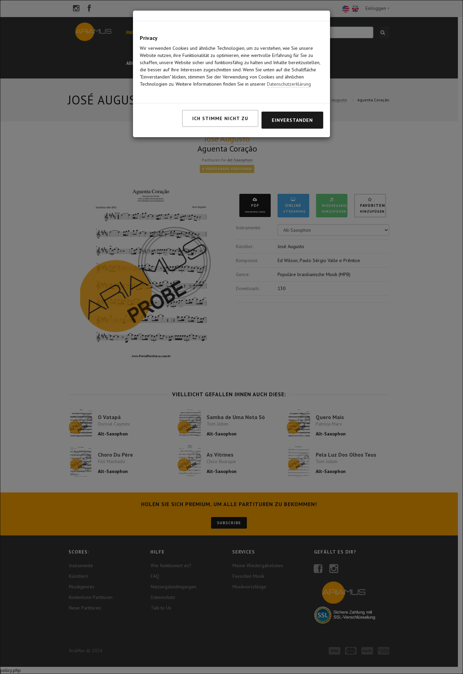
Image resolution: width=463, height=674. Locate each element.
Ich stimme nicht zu (220, 107)
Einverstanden (292, 108)
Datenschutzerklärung (289, 72)
